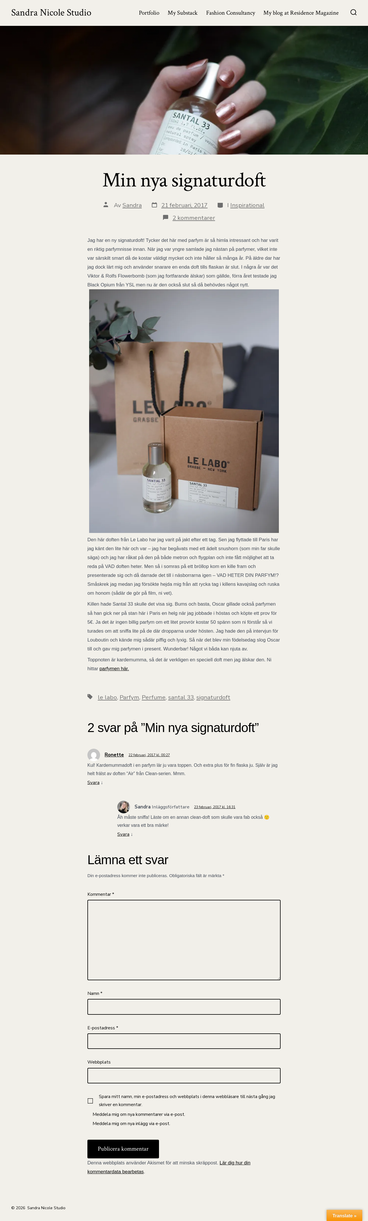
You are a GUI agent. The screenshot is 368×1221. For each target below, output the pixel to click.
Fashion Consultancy (230, 13)
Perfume (154, 697)
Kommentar (100, 894)
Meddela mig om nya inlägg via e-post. (131, 1123)
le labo (107, 697)
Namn (94, 993)
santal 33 (181, 697)
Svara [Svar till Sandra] (123, 834)
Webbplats (99, 1062)
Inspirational (247, 205)
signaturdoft (213, 697)
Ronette (114, 755)
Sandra (132, 205)
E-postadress (102, 1028)
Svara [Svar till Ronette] (93, 782)
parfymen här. (114, 668)
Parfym (129, 697)
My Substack (183, 13)
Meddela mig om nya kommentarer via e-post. (139, 1114)
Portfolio (149, 13)
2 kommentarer (193, 218)
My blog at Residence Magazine (301, 13)
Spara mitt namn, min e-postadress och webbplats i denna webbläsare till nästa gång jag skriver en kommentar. (187, 1101)
